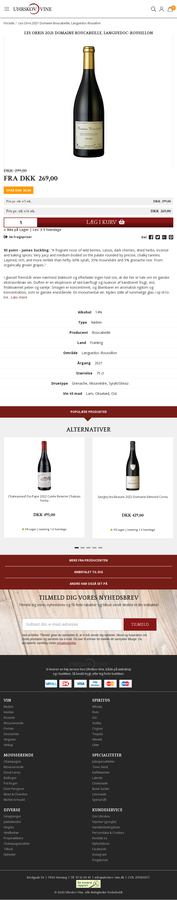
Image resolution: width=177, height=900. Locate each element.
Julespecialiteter (103, 761)
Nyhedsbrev (101, 843)
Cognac (97, 728)
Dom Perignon (14, 789)
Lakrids (97, 778)
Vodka (96, 723)
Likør (95, 745)
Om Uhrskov (101, 816)
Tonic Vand (100, 767)
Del (144, 237)
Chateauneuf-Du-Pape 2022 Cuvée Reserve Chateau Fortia (44, 498)
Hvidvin (9, 712)
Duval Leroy (12, 772)
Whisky (97, 707)
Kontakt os (99, 838)
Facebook (99, 849)
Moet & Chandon (15, 794)
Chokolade (100, 783)
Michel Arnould (14, 800)
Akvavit (97, 739)
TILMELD (140, 624)
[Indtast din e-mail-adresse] (72, 624)
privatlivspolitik (66, 643)
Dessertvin (11, 734)
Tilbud (8, 849)
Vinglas (9, 827)
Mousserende (13, 723)
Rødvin (8, 707)
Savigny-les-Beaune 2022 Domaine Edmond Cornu (133, 497)
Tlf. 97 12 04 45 (81, 877)
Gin (94, 717)
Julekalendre (12, 822)
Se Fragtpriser (18, 237)
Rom (95, 712)
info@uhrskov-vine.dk (109, 877)
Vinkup (8, 745)
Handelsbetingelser (106, 827)
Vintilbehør (11, 833)
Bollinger (10, 778)
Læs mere (19, 297)
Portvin (9, 728)
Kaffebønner (101, 772)
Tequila (97, 734)
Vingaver (10, 739)
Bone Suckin (100, 789)
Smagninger (12, 816)
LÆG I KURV (105, 222)
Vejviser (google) (104, 822)
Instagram (99, 854)
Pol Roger (11, 783)
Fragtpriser (100, 860)
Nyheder (10, 854)
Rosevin (9, 717)
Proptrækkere (13, 838)
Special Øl (99, 800)
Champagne (12, 761)
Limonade (99, 794)
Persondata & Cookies (108, 833)
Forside (9, 23)
